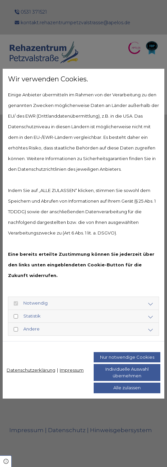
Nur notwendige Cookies (127, 357)
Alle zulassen (127, 387)
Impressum (72, 370)
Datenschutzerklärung (31, 370)
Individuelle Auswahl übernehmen (127, 372)
